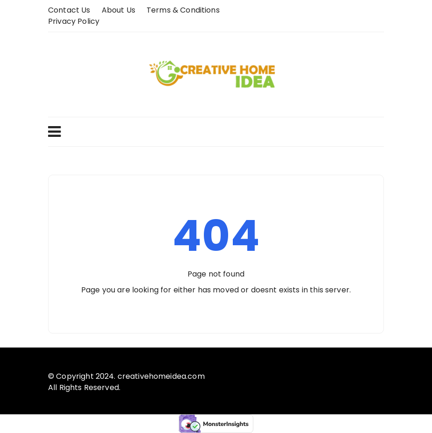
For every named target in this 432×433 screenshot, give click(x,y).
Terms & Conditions (183, 10)
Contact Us (69, 10)
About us (118, 10)
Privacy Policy (73, 21)
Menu (54, 131)
